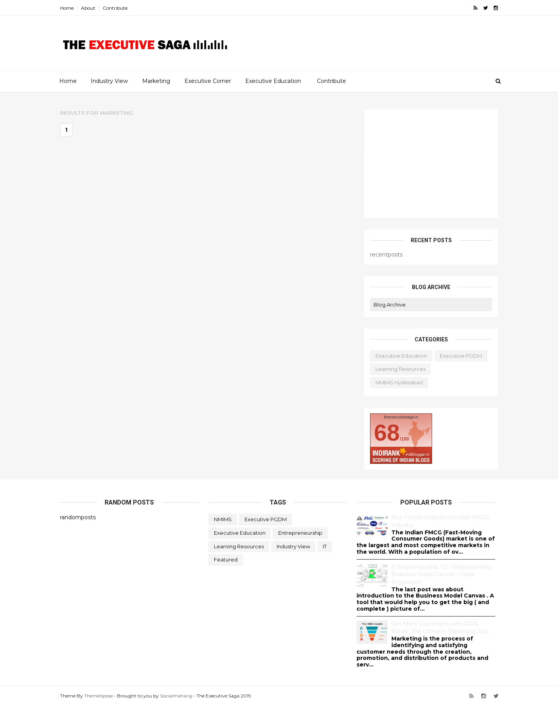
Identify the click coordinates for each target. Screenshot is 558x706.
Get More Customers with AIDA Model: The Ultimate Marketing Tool (439, 627)
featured (226, 559)
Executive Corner (207, 80)
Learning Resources (400, 368)
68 (387, 432)
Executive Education (273, 80)
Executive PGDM (461, 355)
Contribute (115, 8)
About (88, 8)
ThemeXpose (98, 695)
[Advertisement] (401, 48)
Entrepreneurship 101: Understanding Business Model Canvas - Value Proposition (441, 574)
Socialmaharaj (176, 695)
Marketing (156, 80)
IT (325, 546)
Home (67, 8)
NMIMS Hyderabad (399, 382)
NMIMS (223, 519)
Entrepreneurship (300, 532)
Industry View (109, 80)
